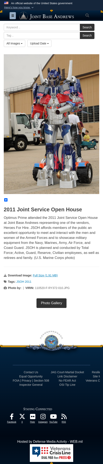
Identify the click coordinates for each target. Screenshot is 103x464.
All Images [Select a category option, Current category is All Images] (14, 43)
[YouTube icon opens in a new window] (53, 417)
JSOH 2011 (23, 281)
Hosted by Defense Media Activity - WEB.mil (50, 441)
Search (87, 27)
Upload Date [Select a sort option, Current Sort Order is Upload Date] (39, 43)
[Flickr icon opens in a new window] (32, 417)
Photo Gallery (51, 303)
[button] (19, 7)
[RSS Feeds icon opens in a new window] (64, 417)
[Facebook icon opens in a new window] (11, 417)
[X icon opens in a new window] (22, 417)
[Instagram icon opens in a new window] (43, 417)
